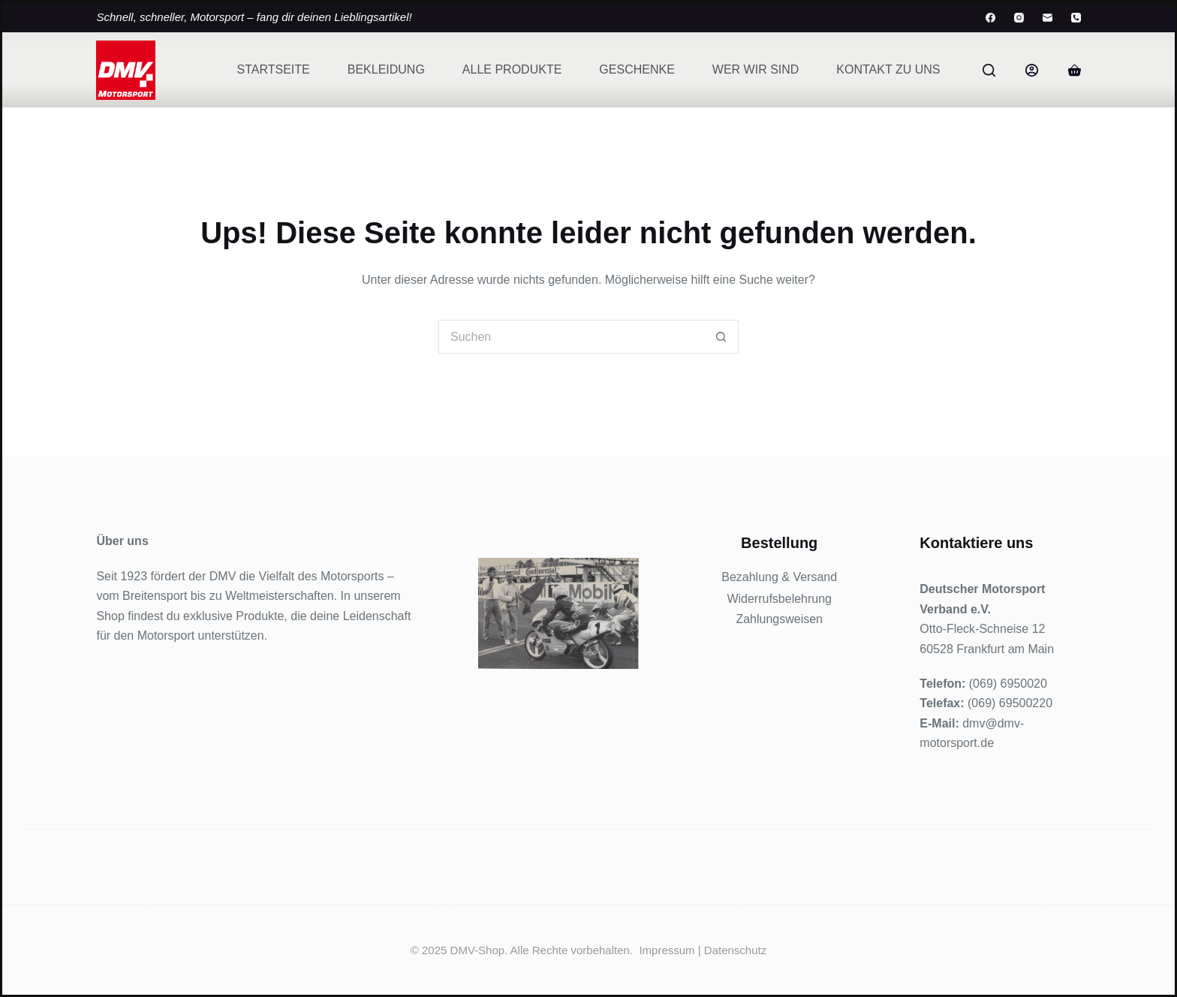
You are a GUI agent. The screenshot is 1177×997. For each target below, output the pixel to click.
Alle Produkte (511, 69)
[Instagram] (1019, 18)
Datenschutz (735, 950)
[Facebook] (990, 18)
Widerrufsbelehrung (779, 598)
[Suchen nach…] (571, 337)
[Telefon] (1076, 18)
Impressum (666, 950)
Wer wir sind (755, 69)
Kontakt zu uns (888, 69)
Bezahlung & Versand (779, 577)
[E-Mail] (1047, 18)
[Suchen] (989, 70)
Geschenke (636, 69)
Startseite (273, 69)
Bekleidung (386, 69)
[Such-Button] (722, 337)
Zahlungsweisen (779, 619)
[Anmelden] (1031, 70)
